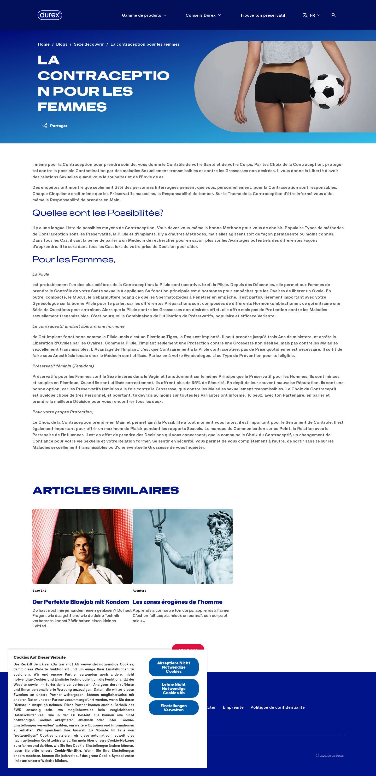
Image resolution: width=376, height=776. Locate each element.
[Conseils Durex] (201, 15)
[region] (107, 708)
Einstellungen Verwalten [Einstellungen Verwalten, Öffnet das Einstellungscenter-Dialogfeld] (174, 707)
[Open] (333, 15)
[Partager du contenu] (55, 125)
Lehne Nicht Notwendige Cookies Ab (174, 688)
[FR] (311, 15)
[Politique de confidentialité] (277, 707)
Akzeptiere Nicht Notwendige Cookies (173, 667)
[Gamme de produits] (141, 15)
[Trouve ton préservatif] (263, 15)
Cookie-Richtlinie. (68, 750)
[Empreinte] (233, 707)
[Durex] (50, 15)
